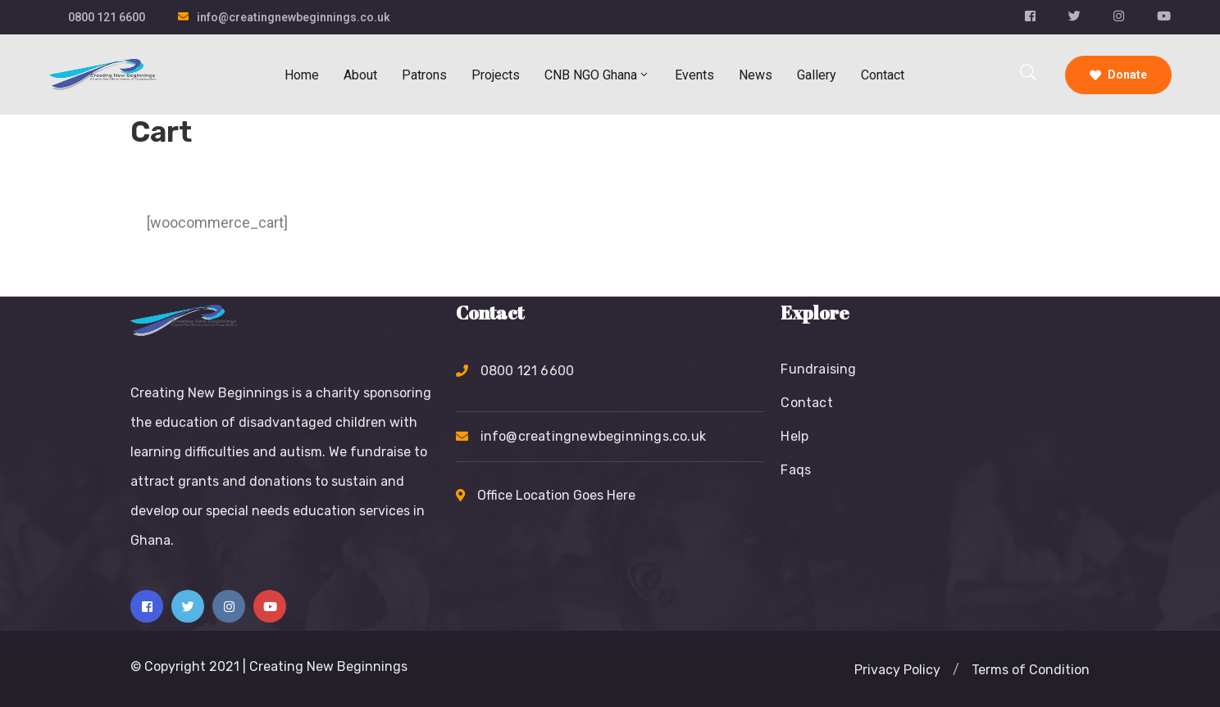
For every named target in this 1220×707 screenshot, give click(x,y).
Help (794, 436)
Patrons (424, 75)
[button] (897, 670)
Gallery (816, 75)
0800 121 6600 (106, 17)
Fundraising (818, 369)
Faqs (796, 470)
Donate (1118, 74)
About (360, 75)
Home (302, 75)
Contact (882, 75)
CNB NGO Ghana (597, 75)
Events (694, 75)
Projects (495, 75)
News (755, 75)
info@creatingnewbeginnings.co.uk (293, 17)
